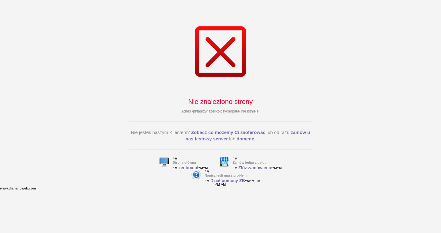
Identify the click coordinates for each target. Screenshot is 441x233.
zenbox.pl (188, 167)
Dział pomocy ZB (227, 180)
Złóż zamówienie (255, 167)
